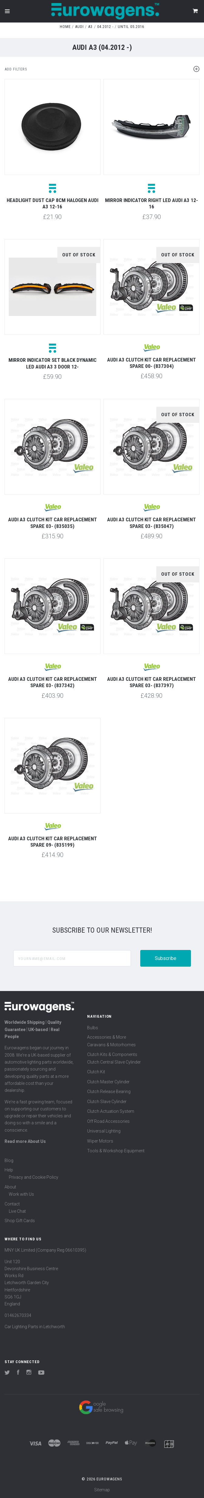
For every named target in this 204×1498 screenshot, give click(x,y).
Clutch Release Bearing (109, 1091)
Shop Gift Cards (20, 1220)
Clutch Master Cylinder (108, 1081)
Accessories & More (106, 1037)
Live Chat (17, 1211)
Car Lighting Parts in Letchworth (35, 1326)
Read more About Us (25, 1141)
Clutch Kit (96, 1071)
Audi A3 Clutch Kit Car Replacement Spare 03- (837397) (151, 682)
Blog (9, 1160)
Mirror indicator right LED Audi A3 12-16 (151, 203)
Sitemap (102, 1489)
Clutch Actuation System (110, 1111)
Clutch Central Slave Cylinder (114, 1062)
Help (9, 1169)
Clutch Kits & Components (112, 1054)
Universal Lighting (104, 1131)
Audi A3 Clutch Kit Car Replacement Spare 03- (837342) (52, 682)
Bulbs (92, 1027)
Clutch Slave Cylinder (107, 1101)
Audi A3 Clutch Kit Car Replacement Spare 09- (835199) (52, 841)
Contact (12, 1203)
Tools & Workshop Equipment (115, 1150)
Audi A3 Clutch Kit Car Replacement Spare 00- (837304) (151, 363)
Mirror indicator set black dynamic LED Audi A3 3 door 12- (52, 363)
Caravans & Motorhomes (111, 1044)
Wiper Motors (100, 1141)
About (10, 1186)
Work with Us (21, 1194)
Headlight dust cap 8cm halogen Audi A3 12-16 (52, 203)
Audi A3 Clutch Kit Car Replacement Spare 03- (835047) (151, 522)
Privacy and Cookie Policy (33, 1177)
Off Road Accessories (108, 1121)
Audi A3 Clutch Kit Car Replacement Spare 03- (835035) (52, 522)
